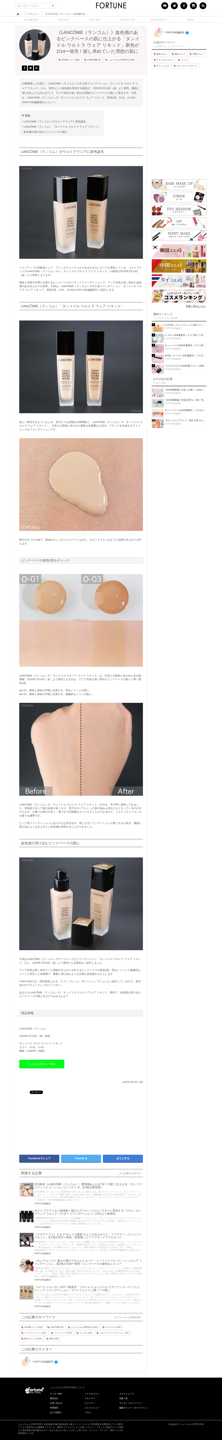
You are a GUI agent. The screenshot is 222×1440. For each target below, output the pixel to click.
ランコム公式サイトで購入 (41, 1064)
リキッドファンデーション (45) (112, 1333)
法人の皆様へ (56, 1412)
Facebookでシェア (39, 1158)
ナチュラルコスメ (163, 60)
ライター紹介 (56, 1394)
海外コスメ (178, 54)
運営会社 (54, 1398)
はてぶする (122, 1158)
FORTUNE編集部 (42, 1203)
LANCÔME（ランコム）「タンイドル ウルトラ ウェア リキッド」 (62, 126)
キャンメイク (161, 65)
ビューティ (95, 19)
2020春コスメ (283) (69, 59)
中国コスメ (196, 54)
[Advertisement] (48, 1123)
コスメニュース (127, 19)
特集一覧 (123, 1398)
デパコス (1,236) (111, 1327)
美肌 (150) (52, 1338)
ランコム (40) (84, 1333)
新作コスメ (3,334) (31, 1338)
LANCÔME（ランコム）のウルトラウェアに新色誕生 (55, 121)
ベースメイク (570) (61, 1333)
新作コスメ (160, 54)
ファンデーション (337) (33, 1333)
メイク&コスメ (31, 19)
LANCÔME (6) (92, 59)
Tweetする (81, 1158)
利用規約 (54, 1408)
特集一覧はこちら (196, 306)
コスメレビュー (158, 19)
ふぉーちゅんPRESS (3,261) (120, 59)
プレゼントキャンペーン (130, 1403)
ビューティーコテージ (185, 65)
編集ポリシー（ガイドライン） (133, 1408)
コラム (190, 19)
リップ (182, 60)
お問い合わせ (56, 1403)
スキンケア (63, 19)
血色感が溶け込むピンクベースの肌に (46, 131)
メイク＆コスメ (92, 1394)
